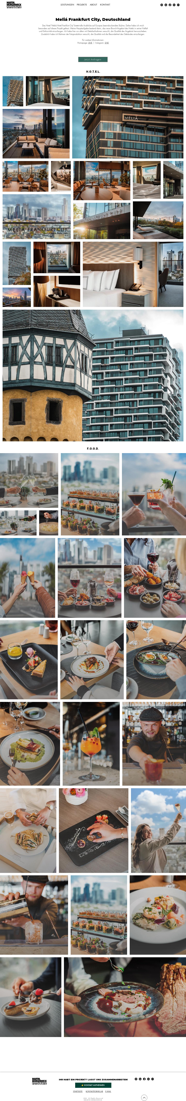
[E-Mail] (178, 5)
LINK (90, 42)
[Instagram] (161, 5)
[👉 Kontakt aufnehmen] (93, 1085)
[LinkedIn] (166, 5)
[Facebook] (170, 5)
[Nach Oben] (144, 1098)
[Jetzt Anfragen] (93, 59)
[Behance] (174, 5)
